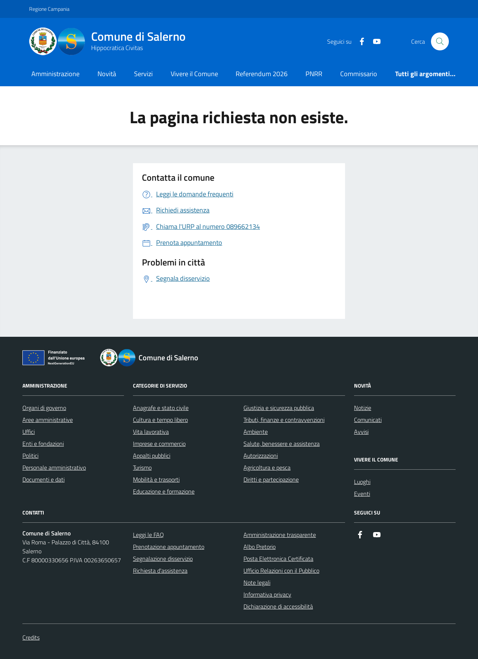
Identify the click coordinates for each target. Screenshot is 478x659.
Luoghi (362, 481)
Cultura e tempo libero (160, 419)
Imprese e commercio (159, 443)
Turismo (142, 467)
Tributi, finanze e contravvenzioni (284, 419)
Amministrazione (55, 74)
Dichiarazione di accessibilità (278, 606)
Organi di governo (44, 407)
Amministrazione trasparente (279, 534)
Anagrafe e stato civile (161, 407)
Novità (106, 74)
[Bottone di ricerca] (440, 41)
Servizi (143, 74)
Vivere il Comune (194, 74)
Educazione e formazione (164, 491)
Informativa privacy (267, 594)
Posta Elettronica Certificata (278, 558)
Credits (31, 637)
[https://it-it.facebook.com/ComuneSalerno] (358, 41)
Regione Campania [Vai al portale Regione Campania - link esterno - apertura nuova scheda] (49, 9)
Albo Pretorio (259, 546)
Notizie (362, 407)
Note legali (256, 582)
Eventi (362, 493)
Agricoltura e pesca (267, 467)
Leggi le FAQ (148, 534)
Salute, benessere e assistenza (281, 443)
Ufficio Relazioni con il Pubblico (281, 570)
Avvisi (361, 431)
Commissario (358, 74)
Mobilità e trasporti (156, 479)
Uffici (28, 431)
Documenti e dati (43, 479)
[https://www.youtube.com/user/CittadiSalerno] (373, 41)
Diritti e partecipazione (271, 479)
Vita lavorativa (151, 431)
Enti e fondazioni (43, 443)
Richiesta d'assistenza (160, 570)
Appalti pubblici (151, 455)
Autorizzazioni (260, 455)
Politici (30, 455)
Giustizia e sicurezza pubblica (278, 407)
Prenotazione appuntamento (168, 546)
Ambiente (255, 431)
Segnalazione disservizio (163, 558)
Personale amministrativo (54, 467)
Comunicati (368, 419)
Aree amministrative (47, 419)
